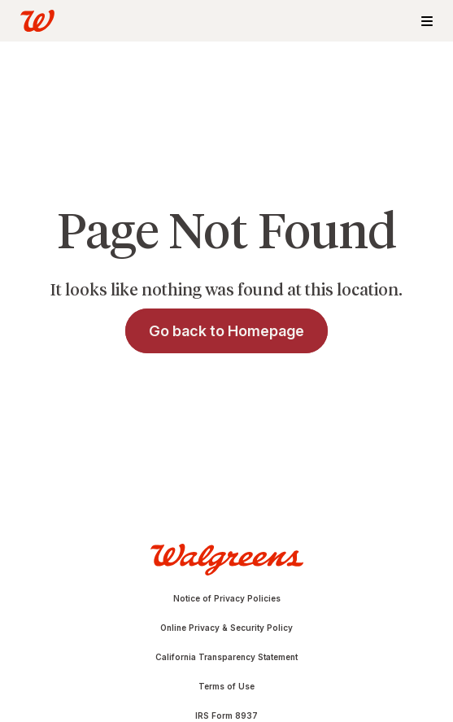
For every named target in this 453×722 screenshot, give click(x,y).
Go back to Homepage (226, 330)
